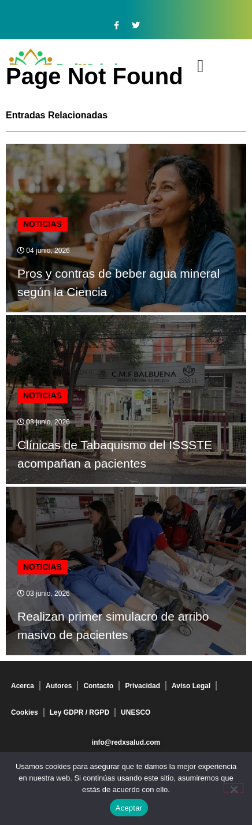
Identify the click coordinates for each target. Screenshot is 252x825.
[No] (233, 788)
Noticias (42, 224)
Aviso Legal (191, 686)
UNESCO (135, 712)
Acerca (22, 686)
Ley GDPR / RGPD (79, 712)
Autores (59, 686)
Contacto (98, 686)
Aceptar (129, 808)
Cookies (24, 712)
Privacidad (142, 686)
